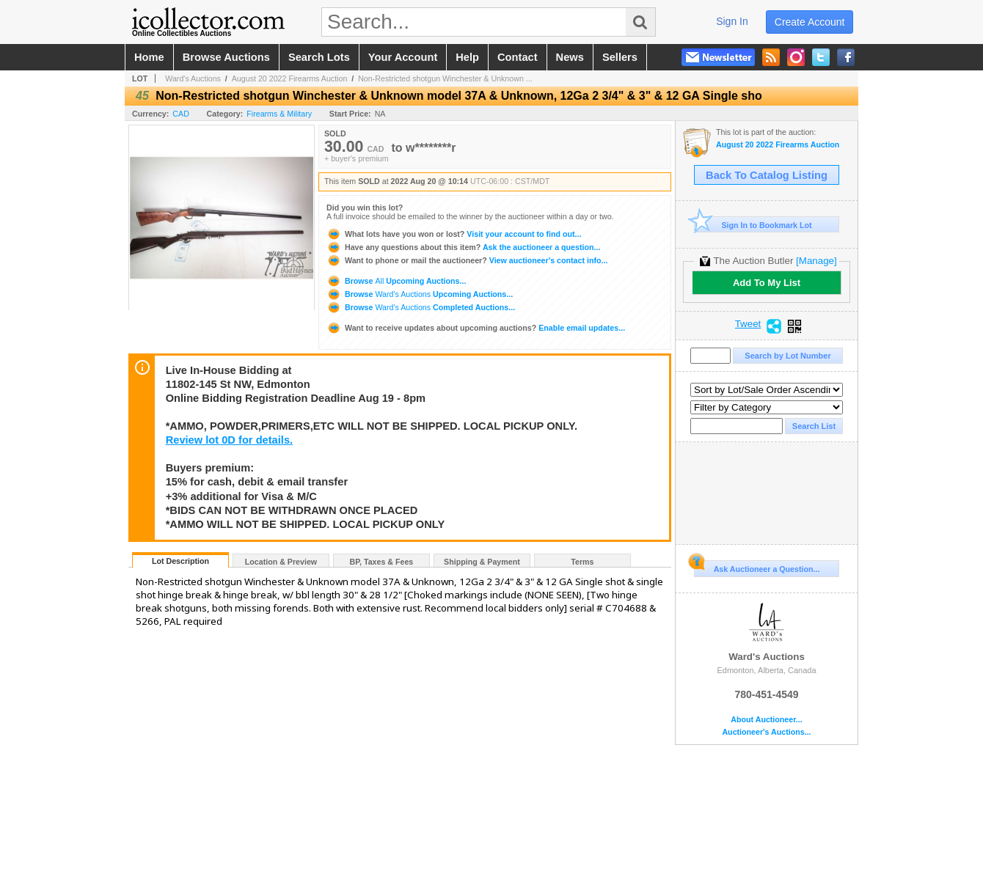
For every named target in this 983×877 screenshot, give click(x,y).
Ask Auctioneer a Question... (756, 566)
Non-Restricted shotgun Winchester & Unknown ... (445, 78)
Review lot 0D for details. (229, 440)
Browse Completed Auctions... (420, 307)
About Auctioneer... (766, 720)
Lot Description (180, 561)
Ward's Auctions (193, 78)
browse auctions (226, 57)
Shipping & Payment (482, 561)
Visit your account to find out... (453, 234)
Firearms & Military (279, 113)
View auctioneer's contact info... (466, 260)
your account (402, 57)
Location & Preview (281, 561)
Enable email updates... (475, 327)
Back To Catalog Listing (766, 175)
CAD (180, 113)
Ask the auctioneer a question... (463, 247)
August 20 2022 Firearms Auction (290, 78)
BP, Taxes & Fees (382, 561)
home (149, 57)
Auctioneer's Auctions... (766, 732)
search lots (319, 57)
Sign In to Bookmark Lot (753, 224)
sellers (619, 57)
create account (810, 22)
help (467, 57)
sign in (732, 21)
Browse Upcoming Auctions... (396, 280)
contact (517, 57)
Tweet (748, 324)
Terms (582, 561)
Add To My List (766, 282)
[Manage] (816, 260)
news (570, 57)
